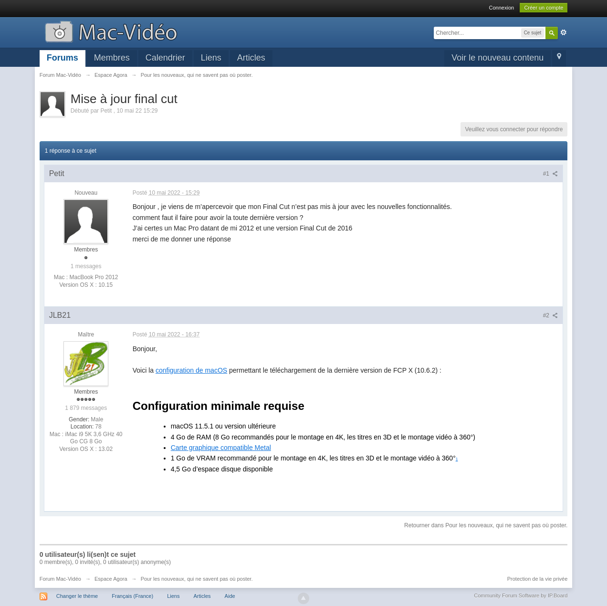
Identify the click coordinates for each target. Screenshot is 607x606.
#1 (550, 173)
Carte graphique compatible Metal (221, 447)
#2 (550, 315)
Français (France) (132, 596)
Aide (230, 596)
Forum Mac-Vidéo (60, 579)
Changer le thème (77, 596)
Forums (62, 58)
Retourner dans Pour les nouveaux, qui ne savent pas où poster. (485, 525)
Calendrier (165, 58)
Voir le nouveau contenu (497, 58)
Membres (112, 58)
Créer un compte (543, 7)
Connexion (501, 7)
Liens (211, 58)
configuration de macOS (191, 370)
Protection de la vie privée (537, 579)
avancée (563, 32)
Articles (251, 58)
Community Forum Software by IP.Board (520, 595)
